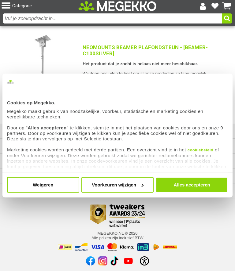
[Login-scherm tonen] (203, 6)
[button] (40, 6)
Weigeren (43, 184)
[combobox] (112, 18)
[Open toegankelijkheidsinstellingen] (144, 261)
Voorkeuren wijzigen (118, 184)
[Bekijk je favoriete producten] (215, 6)
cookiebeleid (201, 150)
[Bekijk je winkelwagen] (227, 6)
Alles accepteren (192, 184)
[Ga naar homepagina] (117, 6)
